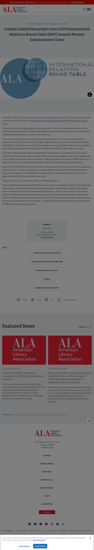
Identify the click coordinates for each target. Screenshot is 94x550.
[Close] (90, 539)
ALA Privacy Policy (39, 541)
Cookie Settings (24, 547)
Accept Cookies (40, 547)
